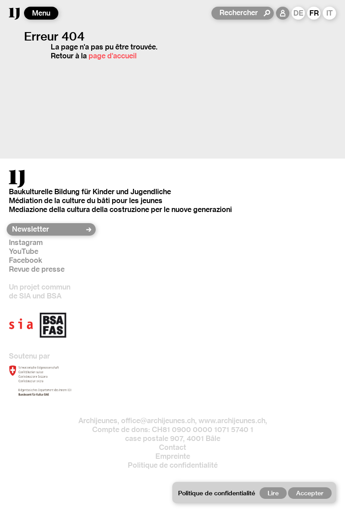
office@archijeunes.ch (158, 420)
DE (298, 13)
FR (314, 13)
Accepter (310, 493)
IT (329, 13)
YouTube (23, 251)
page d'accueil (113, 56)
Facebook (25, 260)
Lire (273, 493)
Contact (172, 447)
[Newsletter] (48, 229)
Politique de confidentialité (173, 465)
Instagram (26, 242)
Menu (41, 13)
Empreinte (172, 456)
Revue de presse (37, 269)
